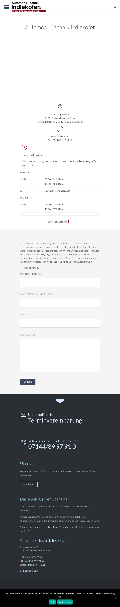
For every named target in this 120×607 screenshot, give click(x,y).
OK (52, 602)
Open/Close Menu (6, 7)
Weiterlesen (65, 602)
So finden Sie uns (29, 570)
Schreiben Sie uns (35, 564)
